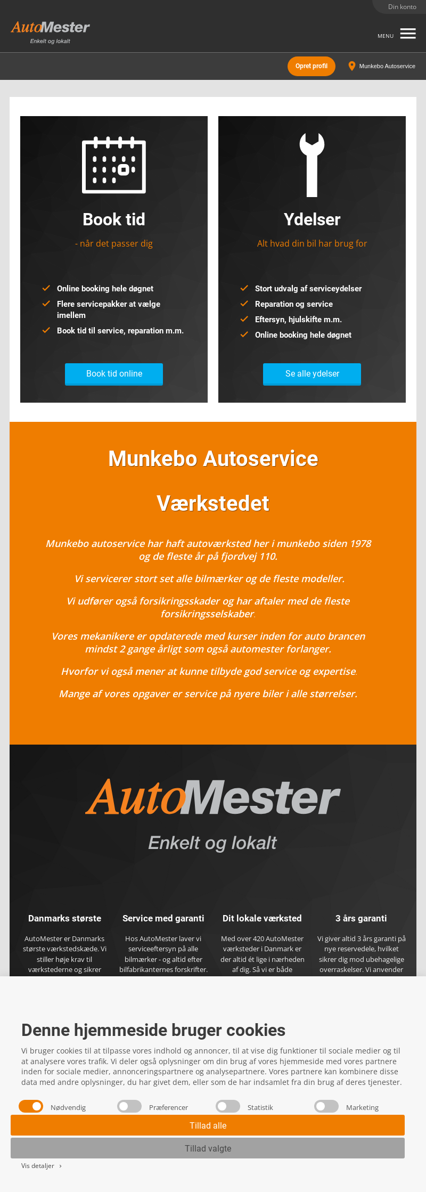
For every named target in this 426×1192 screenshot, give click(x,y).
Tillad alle (208, 1126)
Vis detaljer (42, 1165)
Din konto (402, 6)
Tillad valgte (208, 1149)
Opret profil (311, 66)
